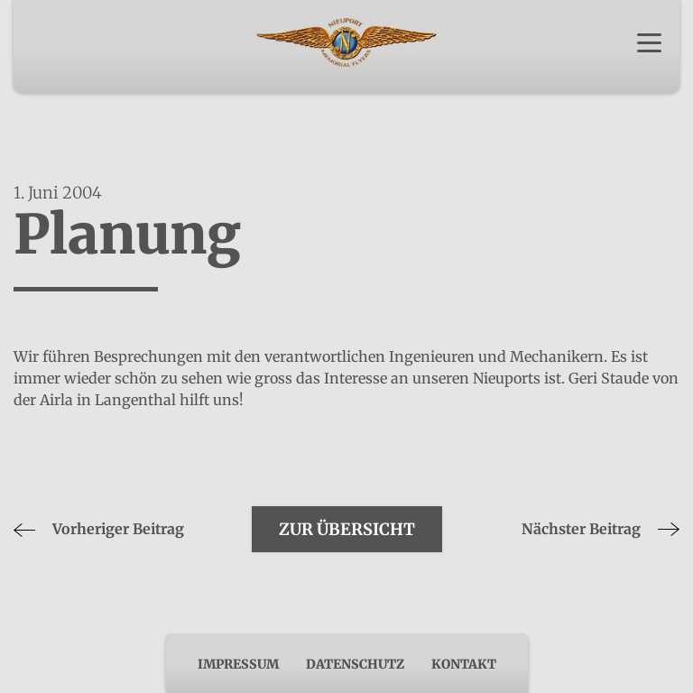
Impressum (238, 664)
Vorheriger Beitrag (99, 529)
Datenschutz (355, 664)
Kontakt (463, 664)
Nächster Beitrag (600, 529)
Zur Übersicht (347, 529)
